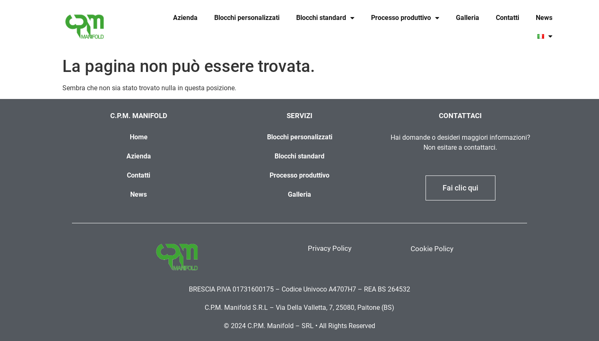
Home (139, 137)
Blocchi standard (325, 17)
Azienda (185, 18)
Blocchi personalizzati (247, 18)
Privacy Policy (329, 248)
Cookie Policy (432, 249)
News (544, 18)
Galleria (467, 18)
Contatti (507, 18)
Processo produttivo (405, 17)
